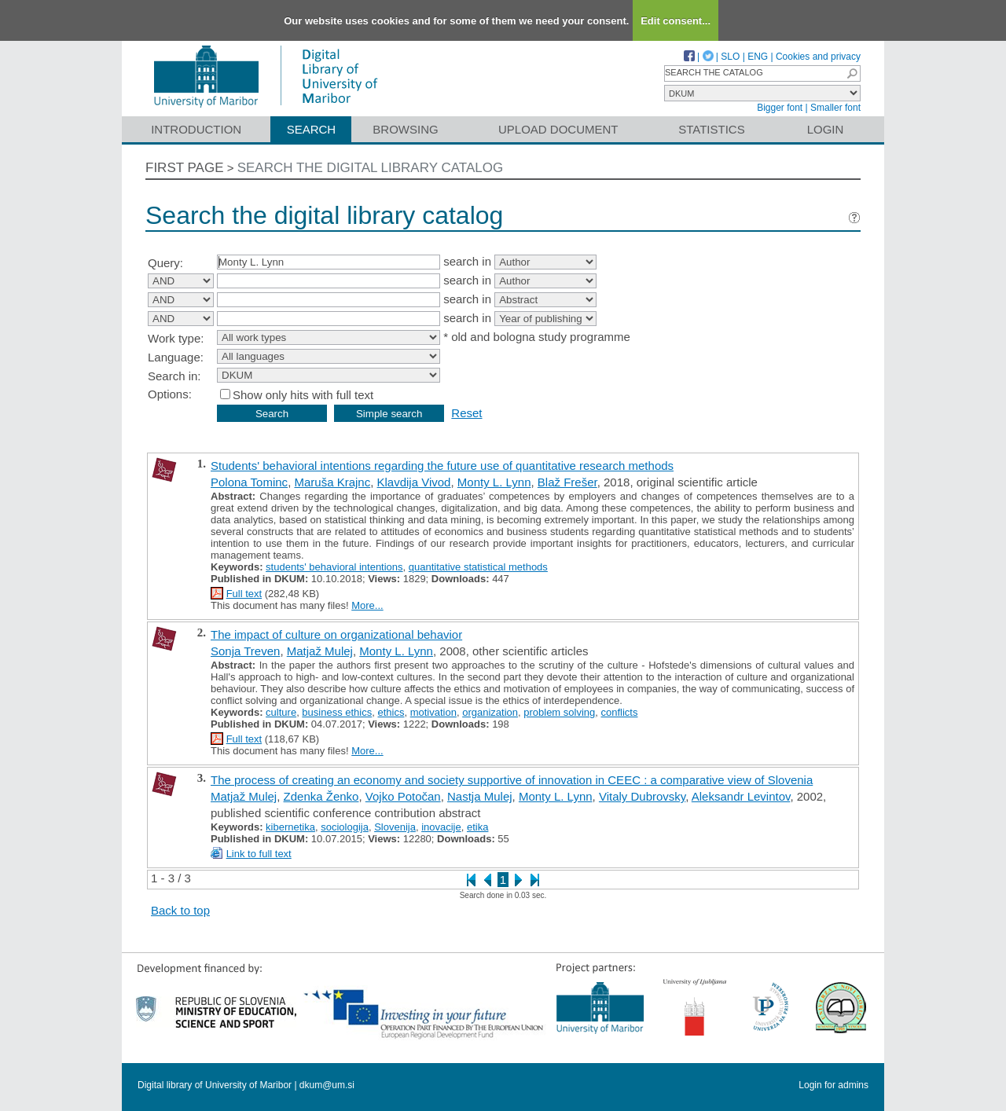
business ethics (337, 712)
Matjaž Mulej (320, 651)
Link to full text (259, 854)
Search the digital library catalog (370, 167)
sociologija (345, 827)
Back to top (180, 910)
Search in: (174, 376)
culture (281, 712)
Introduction (196, 129)
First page (184, 167)
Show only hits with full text (303, 395)
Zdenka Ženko (321, 796)
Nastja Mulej (479, 796)
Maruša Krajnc (332, 482)
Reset (466, 413)
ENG (757, 56)
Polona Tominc (249, 482)
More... (367, 605)
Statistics (711, 129)
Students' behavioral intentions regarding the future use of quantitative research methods (442, 465)
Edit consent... (675, 21)
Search (311, 129)
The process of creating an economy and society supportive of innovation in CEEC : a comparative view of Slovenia (512, 779)
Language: (176, 357)
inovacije (441, 827)
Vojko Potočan (403, 796)
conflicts (619, 712)
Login (825, 129)
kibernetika (290, 827)
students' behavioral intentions (334, 567)
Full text (244, 594)
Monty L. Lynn (494, 482)
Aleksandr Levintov (741, 796)
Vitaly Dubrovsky (642, 796)
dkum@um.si (326, 1085)
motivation (433, 712)
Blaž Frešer (567, 482)
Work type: (176, 338)
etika (477, 827)
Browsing (405, 129)
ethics (390, 712)
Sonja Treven (245, 651)
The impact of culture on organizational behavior (336, 634)
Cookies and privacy (818, 56)
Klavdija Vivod (414, 482)
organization (490, 712)
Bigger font (779, 107)
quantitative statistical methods (478, 567)
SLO (730, 56)
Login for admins (833, 1085)
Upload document (558, 129)
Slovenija (395, 827)
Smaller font (835, 107)
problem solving (559, 712)
